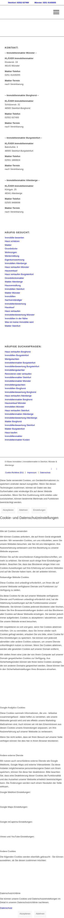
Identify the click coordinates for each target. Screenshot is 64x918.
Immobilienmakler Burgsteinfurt (20, 362)
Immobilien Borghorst (15, 388)
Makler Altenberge (14, 281)
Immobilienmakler (13, 436)
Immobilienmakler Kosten (17, 439)
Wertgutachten (12, 359)
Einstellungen (39, 510)
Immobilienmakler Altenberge (19, 414)
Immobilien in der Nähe (16, 318)
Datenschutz (6, 908)
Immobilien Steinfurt (14, 289)
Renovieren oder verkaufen (18, 374)
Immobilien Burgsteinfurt (17, 355)
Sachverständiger (13, 300)
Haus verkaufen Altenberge (18, 395)
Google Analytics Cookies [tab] (12, 707)
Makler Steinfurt (12, 326)
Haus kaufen (11, 432)
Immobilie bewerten (14, 237)
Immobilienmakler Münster (18, 381)
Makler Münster (12, 292)
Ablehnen (23, 510)
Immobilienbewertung (15, 303)
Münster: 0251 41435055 (45, 3)
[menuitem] (54, 12)
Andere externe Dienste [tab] (11, 755)
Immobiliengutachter (15, 370)
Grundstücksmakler (14, 278)
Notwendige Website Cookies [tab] (14, 577)
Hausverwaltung (13, 285)
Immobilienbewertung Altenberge (21, 418)
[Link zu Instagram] (56, 469)
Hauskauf (9, 307)
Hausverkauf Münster (15, 403)
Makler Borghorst (13, 421)
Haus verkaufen (12, 311)
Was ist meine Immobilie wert (19, 322)
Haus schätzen (12, 241)
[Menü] (54, 12)
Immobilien (10, 296)
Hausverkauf (11, 270)
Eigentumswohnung (14, 259)
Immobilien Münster (14, 406)
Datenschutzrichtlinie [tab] (10, 893)
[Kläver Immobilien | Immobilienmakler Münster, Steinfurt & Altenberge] (26, 12)
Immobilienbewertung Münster (19, 314)
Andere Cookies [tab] (8, 851)
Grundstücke (11, 248)
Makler (8, 245)
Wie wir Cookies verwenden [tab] (13, 531)
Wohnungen (11, 252)
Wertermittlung (12, 256)
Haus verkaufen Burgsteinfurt (19, 274)
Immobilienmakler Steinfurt (18, 377)
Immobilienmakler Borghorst (18, 399)
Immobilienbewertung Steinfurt (20, 425)
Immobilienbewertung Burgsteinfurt (22, 366)
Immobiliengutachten (15, 384)
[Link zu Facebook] (51, 469)
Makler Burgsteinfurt (15, 428)
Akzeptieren (8, 510)
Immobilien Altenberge (16, 263)
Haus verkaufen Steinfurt (17, 410)
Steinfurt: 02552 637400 (18, 3)
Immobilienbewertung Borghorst (20, 392)
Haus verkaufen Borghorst (18, 351)
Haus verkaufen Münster (17, 267)
